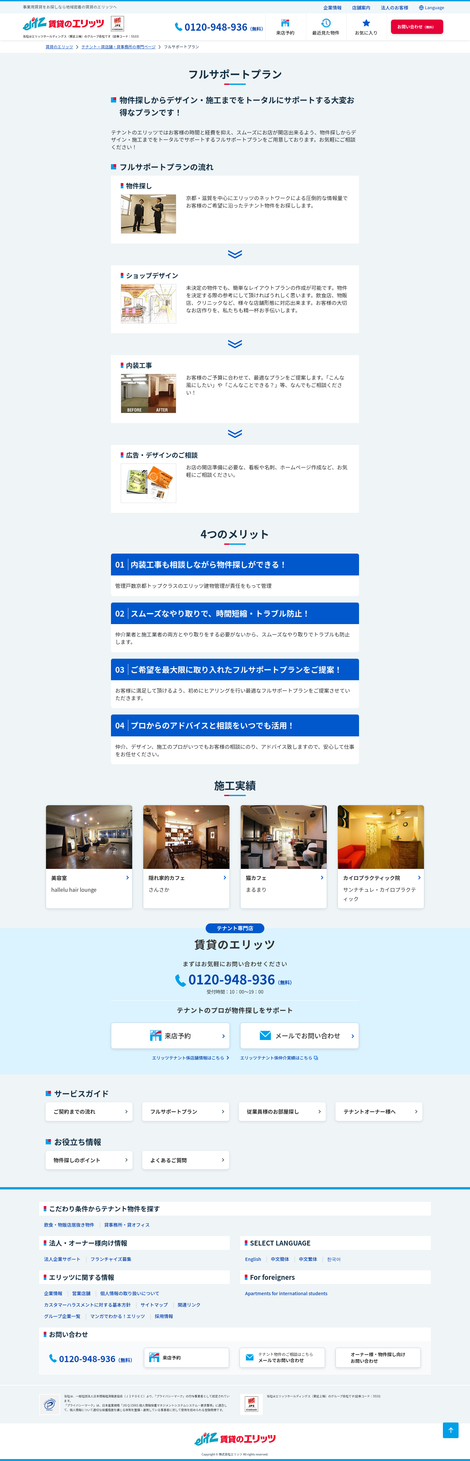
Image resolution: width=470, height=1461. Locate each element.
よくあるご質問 (168, 1160)
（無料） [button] (416, 27)
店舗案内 (361, 7)
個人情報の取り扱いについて (130, 1293)
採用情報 (164, 1316)
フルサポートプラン (173, 1111)
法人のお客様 (394, 7)
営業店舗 (81, 1293)
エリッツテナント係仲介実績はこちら (276, 1058)
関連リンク (189, 1304)
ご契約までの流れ (74, 1111)
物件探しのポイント (77, 1160)
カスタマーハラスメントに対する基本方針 (87, 1304)
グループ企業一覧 (62, 1316)
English (253, 1259)
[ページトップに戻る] (451, 1430)
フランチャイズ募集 (110, 1259)
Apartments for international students (286, 1293)
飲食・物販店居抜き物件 (69, 1224)
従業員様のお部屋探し (273, 1111)
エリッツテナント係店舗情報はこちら (188, 1058)
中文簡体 (280, 1259)
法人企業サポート (62, 1259)
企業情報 (332, 7)
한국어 (334, 1259)
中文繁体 (308, 1259)
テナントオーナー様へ (369, 1111)
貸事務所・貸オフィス (127, 1224)
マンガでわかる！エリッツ (117, 1316)
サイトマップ (154, 1304)
